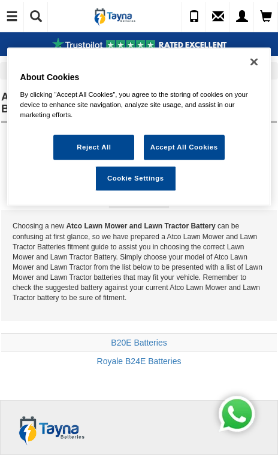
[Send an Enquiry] (218, 17)
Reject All (94, 147)
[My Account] (242, 17)
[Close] (254, 62)
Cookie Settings (135, 177)
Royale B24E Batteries (139, 361)
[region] (139, 127)
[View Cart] (266, 17)
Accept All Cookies (184, 147)
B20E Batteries (139, 342)
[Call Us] (194, 17)
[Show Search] (36, 17)
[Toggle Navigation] (12, 17)
